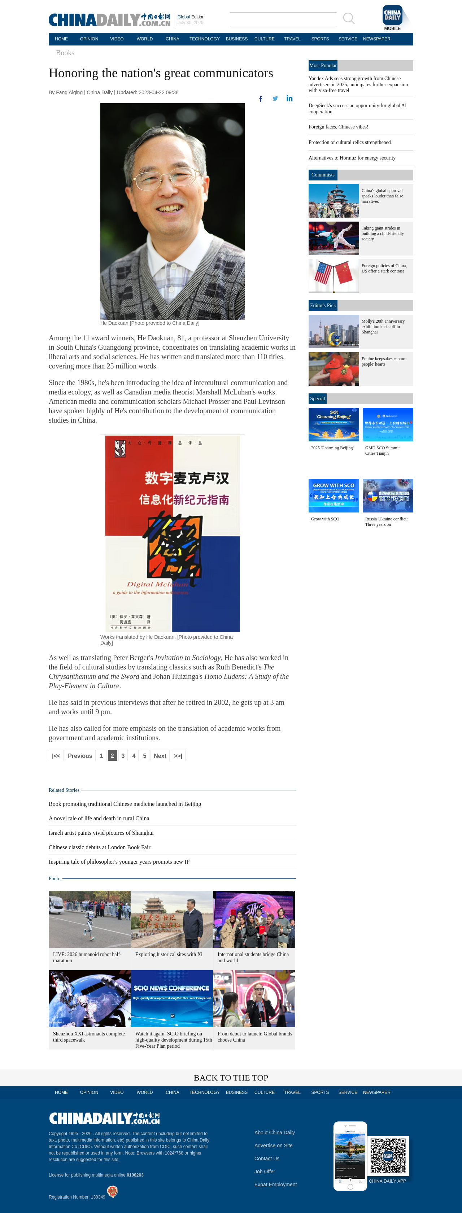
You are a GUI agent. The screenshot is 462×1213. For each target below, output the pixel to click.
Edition (191, 16)
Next (160, 756)
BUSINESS (237, 39)
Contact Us (266, 1158)
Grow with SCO (325, 519)
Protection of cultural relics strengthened (350, 142)
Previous (80, 756)
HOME (61, 39)
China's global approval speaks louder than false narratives (382, 196)
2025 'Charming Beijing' (332, 447)
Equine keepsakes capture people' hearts (384, 361)
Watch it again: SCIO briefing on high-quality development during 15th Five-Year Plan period (173, 1040)
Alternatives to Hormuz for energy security (352, 158)
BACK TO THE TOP (231, 1077)
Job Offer (264, 1171)
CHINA (172, 39)
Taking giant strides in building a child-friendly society (383, 233)
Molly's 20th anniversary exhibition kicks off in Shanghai (383, 327)
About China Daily (274, 1132)
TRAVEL (292, 39)
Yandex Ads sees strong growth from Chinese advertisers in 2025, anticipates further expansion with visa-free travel (358, 84)
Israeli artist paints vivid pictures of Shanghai (101, 833)
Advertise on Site (273, 1145)
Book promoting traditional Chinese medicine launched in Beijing (125, 804)
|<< (56, 756)
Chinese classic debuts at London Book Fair (100, 847)
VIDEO (116, 39)
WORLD (145, 39)
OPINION (89, 39)
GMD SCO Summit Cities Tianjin (382, 450)
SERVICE (348, 39)
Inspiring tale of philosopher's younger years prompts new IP (119, 862)
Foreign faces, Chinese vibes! (339, 127)
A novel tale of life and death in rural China (99, 818)
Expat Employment (275, 1184)
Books (65, 53)
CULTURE (264, 39)
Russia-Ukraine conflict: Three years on (386, 521)
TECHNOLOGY (204, 39)
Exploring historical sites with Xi (168, 954)
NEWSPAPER (375, 39)
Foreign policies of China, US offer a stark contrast (384, 268)
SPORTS (320, 39)
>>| (178, 756)
